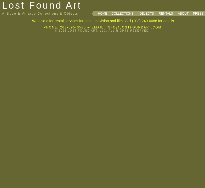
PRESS (198, 13)
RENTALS (166, 13)
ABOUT (183, 13)
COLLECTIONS (122, 13)
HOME (102, 13)
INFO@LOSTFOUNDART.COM (134, 27)
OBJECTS (146, 13)
